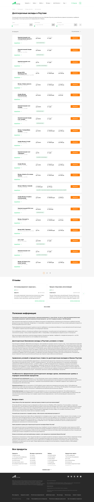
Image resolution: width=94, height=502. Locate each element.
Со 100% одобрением (52, 460)
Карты (35, 3)
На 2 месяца (32, 457)
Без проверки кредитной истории (19, 463)
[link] (68, 476)
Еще (65, 3)
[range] (22, 24)
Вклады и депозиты (29, 9)
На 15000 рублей (51, 463)
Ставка (13, 22)
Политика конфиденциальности (57, 498)
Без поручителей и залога (18, 462)
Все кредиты (15, 494)
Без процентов (68, 462)
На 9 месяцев (33, 465)
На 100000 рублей (52, 455)
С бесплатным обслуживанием (72, 457)
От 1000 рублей (51, 458)
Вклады (48, 3)
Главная (13, 9)
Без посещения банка (70, 460)
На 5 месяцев (33, 462)
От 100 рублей (51, 462)
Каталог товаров (77, 494)
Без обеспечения (16, 460)
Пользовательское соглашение (39, 498)
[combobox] (76, 31)
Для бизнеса (57, 3)
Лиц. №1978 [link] (31, 230)
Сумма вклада (37, 22)
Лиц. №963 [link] (25, 187)
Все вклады (60, 494)
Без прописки (15, 465)
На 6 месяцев (33, 463)
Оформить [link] (75, 38)
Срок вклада (59, 22)
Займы (41, 3)
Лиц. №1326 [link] (25, 52)
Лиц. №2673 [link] (23, 62)
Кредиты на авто (25, 494)
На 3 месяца (32, 458)
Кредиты (28, 3)
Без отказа (67, 458)
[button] (74, 3)
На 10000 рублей (51, 457)
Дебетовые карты (50, 494)
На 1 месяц (32, 455)
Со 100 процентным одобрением (19, 457)
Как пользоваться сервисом (75, 498)
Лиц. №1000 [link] (24, 209)
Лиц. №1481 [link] (24, 220)
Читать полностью (39, 300)
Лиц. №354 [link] (25, 85)
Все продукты (20, 9)
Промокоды (68, 494)
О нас (28, 498)
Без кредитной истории (17, 458)
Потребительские (16, 455)
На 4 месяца (32, 460)
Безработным (68, 465)
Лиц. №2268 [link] (24, 241)
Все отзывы (47, 306)
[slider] (22, 26)
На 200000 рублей (52, 465)
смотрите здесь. (40, 484)
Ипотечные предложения (37, 494)
